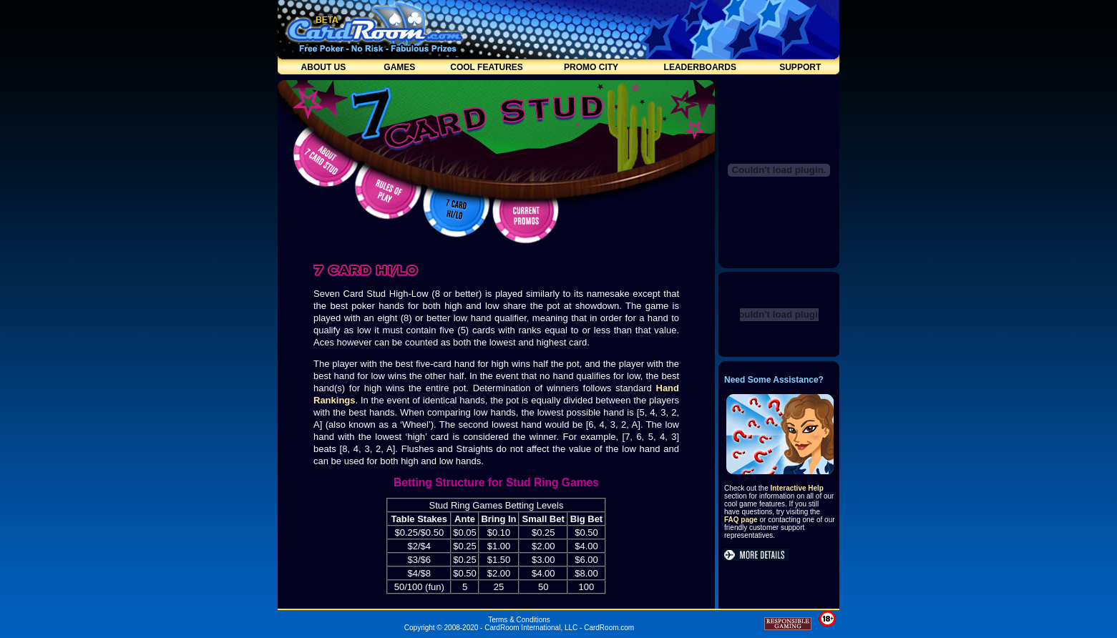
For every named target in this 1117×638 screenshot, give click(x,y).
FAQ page (741, 520)
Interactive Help (796, 488)
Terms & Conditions (519, 620)
